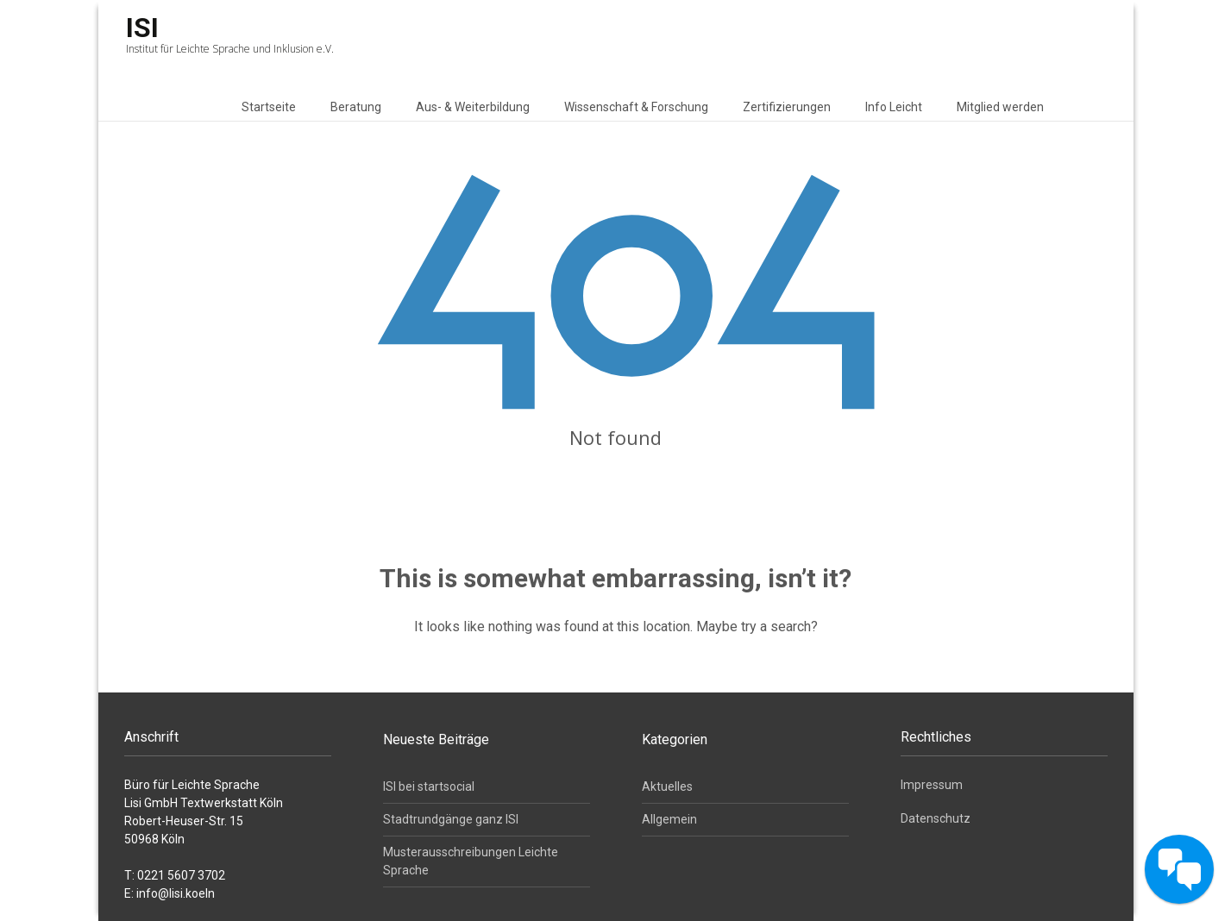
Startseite (269, 107)
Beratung (355, 107)
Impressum (932, 785)
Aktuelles (667, 786)
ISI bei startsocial (428, 786)
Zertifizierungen (787, 107)
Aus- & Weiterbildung (473, 107)
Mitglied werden (1000, 107)
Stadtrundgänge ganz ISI (450, 819)
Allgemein (669, 819)
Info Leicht (893, 107)
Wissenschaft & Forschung (636, 107)
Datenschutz (935, 818)
